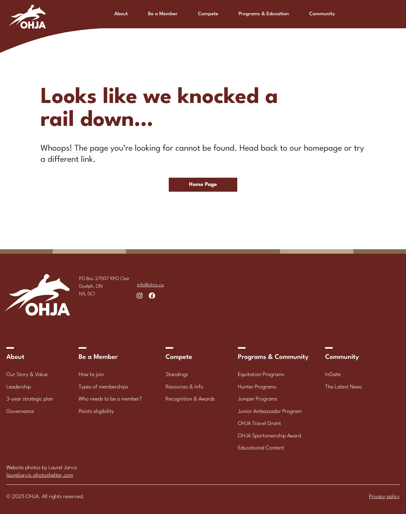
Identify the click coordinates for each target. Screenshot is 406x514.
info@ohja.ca (150, 285)
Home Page (203, 184)
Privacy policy (384, 496)
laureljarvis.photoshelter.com (39, 475)
